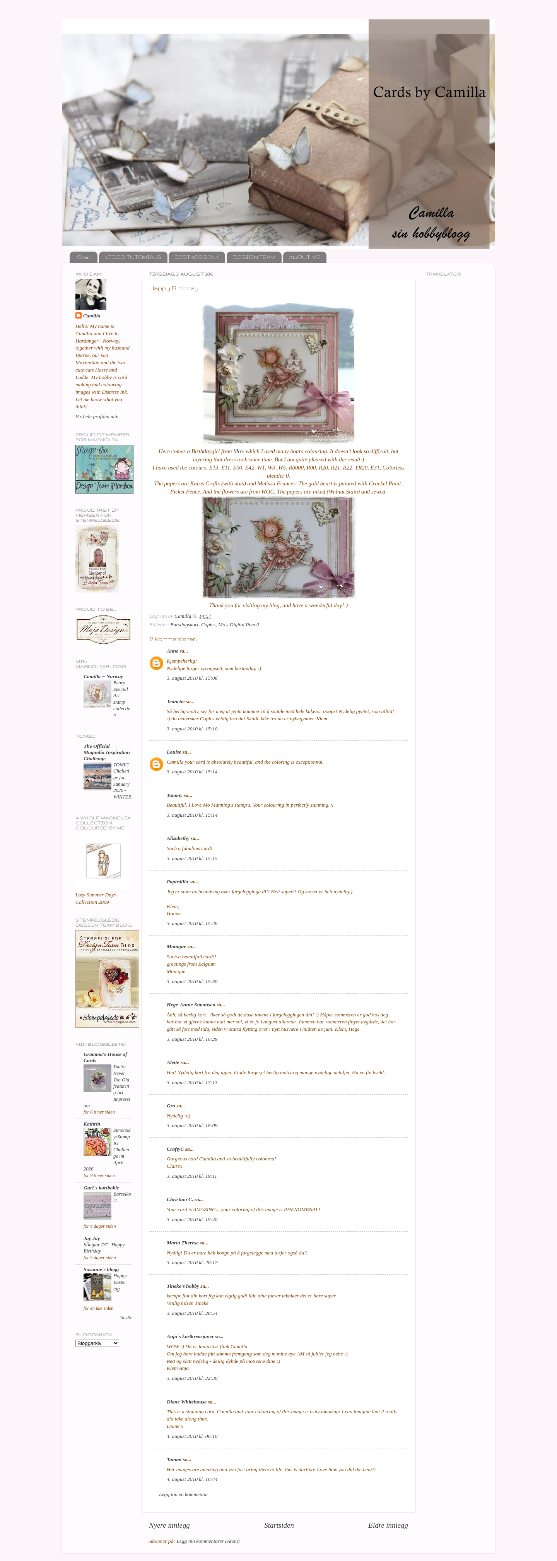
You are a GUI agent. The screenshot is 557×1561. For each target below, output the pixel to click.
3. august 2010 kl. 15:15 (192, 858)
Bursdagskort (184, 624)
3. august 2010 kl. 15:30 (192, 981)
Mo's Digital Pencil (238, 624)
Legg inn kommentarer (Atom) (207, 1541)
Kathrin (92, 1124)
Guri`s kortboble (101, 1188)
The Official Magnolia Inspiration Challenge (107, 752)
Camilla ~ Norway (103, 676)
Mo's (238, 451)
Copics (208, 624)
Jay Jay (92, 1238)
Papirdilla (177, 881)
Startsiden (279, 1525)
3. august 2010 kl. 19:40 (192, 1219)
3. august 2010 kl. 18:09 (192, 1125)
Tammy (175, 795)
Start (84, 257)
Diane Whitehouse (187, 1402)
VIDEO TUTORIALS (133, 257)
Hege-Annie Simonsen (191, 1005)
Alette (173, 1062)
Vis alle (126, 1317)
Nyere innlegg (169, 1525)
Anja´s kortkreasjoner (190, 1336)
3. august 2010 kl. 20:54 (192, 1313)
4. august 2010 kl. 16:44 (192, 1479)
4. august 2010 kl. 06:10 (192, 1436)
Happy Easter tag (119, 1282)
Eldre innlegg (388, 1525)
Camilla (91, 316)
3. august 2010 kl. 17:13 (192, 1082)
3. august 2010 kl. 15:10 (192, 729)
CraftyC (175, 1149)
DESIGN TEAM (253, 257)
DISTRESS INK (196, 257)
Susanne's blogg (101, 1269)
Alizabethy (178, 838)
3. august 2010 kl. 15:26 (192, 923)
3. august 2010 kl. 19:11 (192, 1176)
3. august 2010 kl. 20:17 (192, 1262)
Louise (174, 752)
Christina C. (180, 1199)
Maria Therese (182, 1243)
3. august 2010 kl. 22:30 (192, 1378)
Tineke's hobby (183, 1286)
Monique (176, 946)
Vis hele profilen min (96, 416)
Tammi (174, 1459)
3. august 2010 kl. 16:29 (192, 1039)
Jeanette (176, 701)
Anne (172, 651)
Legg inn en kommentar (183, 1494)
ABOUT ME (304, 257)
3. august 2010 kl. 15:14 (192, 772)
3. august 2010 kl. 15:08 (192, 678)
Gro (171, 1106)
